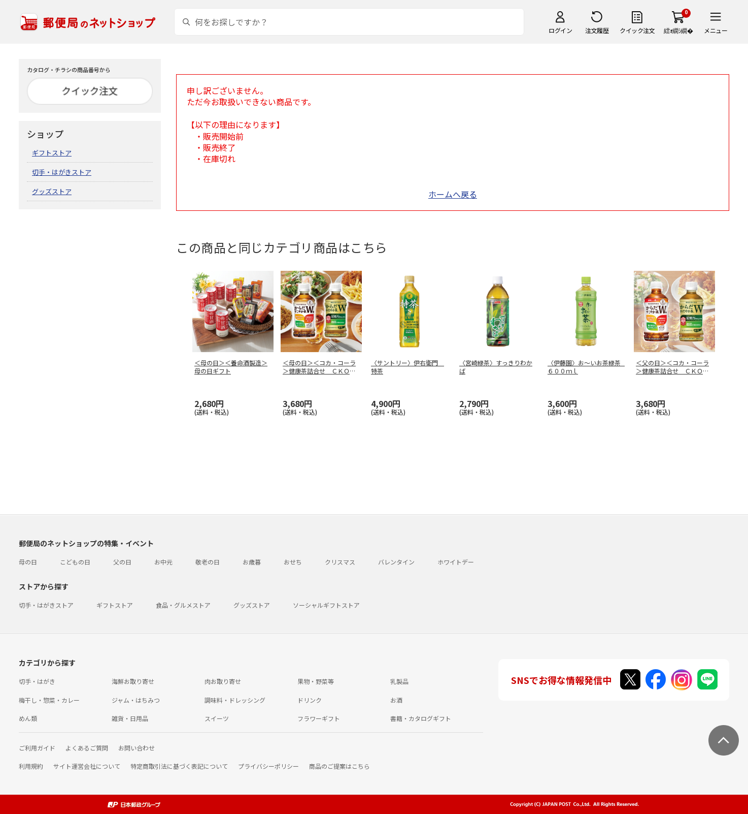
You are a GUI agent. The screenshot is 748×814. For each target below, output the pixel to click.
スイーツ (217, 718)
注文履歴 (596, 30)
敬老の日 (207, 561)
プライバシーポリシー (268, 766)
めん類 (28, 718)
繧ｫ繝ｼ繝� (678, 30)
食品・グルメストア (183, 605)
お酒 (396, 700)
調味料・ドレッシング (235, 700)
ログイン (560, 30)
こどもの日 (75, 561)
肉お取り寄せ (223, 681)
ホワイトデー (455, 561)
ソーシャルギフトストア (326, 605)
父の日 (122, 561)
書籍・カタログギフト (420, 718)
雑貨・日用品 (130, 718)
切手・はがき (37, 681)
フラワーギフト (318, 718)
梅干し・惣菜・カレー (49, 700)
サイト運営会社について (86, 766)
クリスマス (340, 561)
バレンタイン (396, 561)
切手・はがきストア (61, 172)
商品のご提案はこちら (339, 766)
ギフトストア (52, 153)
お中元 (163, 561)
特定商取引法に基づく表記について (179, 766)
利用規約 (31, 766)
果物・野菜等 (315, 681)
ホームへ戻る (452, 194)
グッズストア (52, 191)
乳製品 (399, 681)
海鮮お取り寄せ (133, 681)
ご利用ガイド (37, 747)
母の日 (28, 561)
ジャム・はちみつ (136, 700)
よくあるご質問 (86, 747)
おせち (293, 561)
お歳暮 (252, 561)
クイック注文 (637, 30)
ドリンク (309, 700)
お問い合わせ (136, 747)
